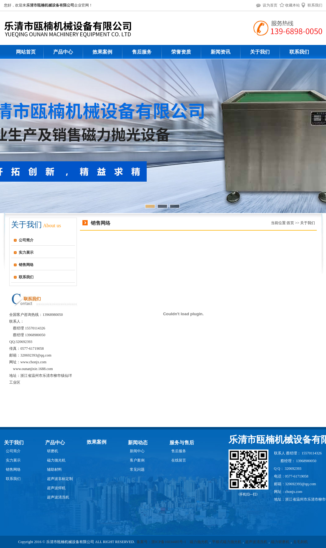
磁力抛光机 (56, 460)
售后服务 (142, 51)
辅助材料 (54, 469)
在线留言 (178, 460)
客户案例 (137, 460)
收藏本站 (289, 5)
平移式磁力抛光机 (226, 542)
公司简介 (26, 240)
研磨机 (52, 451)
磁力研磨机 (280, 542)
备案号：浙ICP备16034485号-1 (162, 542)
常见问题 (137, 469)
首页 (290, 223)
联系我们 (311, 5)
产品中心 (63, 51)
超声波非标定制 (60, 479)
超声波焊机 (56, 488)
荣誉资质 (181, 51)
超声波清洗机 (58, 497)
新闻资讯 (220, 51)
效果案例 (102, 51)
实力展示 (26, 252)
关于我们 (260, 51)
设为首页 (266, 5)
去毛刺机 (300, 542)
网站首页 (26, 51)
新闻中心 (137, 451)
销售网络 (26, 265)
